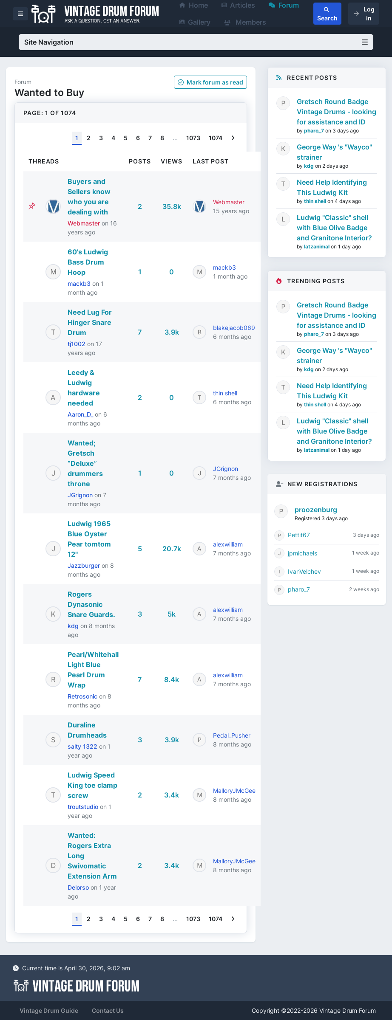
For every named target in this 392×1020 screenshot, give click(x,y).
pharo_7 (314, 130)
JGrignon (81, 495)
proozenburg (316, 509)
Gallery (194, 22)
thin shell (225, 393)
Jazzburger (85, 565)
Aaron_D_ (81, 414)
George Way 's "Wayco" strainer (334, 152)
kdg (74, 625)
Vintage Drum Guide (49, 1010)
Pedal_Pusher (231, 735)
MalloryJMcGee (234, 790)
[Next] (232, 138)
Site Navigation (196, 42)
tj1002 (77, 343)
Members (245, 22)
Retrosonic (83, 696)
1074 (215, 137)
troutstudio (84, 806)
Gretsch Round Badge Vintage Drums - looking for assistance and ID (336, 111)
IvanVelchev (304, 571)
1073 (193, 137)
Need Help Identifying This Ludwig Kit (332, 187)
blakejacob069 (234, 327)
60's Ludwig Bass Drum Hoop (88, 262)
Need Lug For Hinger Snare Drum (90, 322)
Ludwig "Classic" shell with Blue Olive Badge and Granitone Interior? (334, 227)
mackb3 (80, 283)
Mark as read (210, 82)
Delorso (79, 887)
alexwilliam (228, 544)
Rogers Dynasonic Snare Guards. (91, 604)
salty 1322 (83, 746)
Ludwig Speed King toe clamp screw (92, 785)
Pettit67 (299, 534)
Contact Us (108, 1010)
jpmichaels (302, 553)
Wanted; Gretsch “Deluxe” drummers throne (85, 463)
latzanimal (317, 246)
